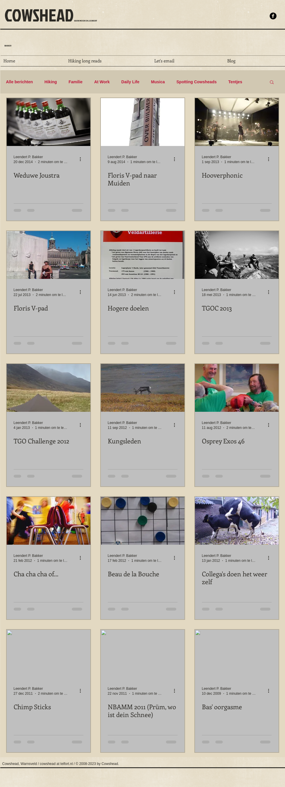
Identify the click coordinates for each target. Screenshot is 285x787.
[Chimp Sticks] (48, 654)
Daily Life (130, 82)
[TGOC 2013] (237, 255)
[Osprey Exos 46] (237, 388)
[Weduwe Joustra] (48, 122)
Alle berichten (19, 82)
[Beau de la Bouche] (142, 521)
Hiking (50, 82)
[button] (272, 83)
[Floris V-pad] (48, 255)
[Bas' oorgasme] (237, 654)
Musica (158, 82)
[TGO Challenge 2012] (48, 388)
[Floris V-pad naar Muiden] (142, 122)
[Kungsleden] (142, 388)
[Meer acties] (82, 159)
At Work (102, 82)
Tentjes (235, 82)
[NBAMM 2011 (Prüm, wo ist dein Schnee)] (142, 654)
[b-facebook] (273, 15)
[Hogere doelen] (142, 255)
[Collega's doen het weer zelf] (237, 521)
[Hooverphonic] (237, 122)
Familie (76, 82)
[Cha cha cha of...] (48, 521)
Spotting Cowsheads (196, 82)
